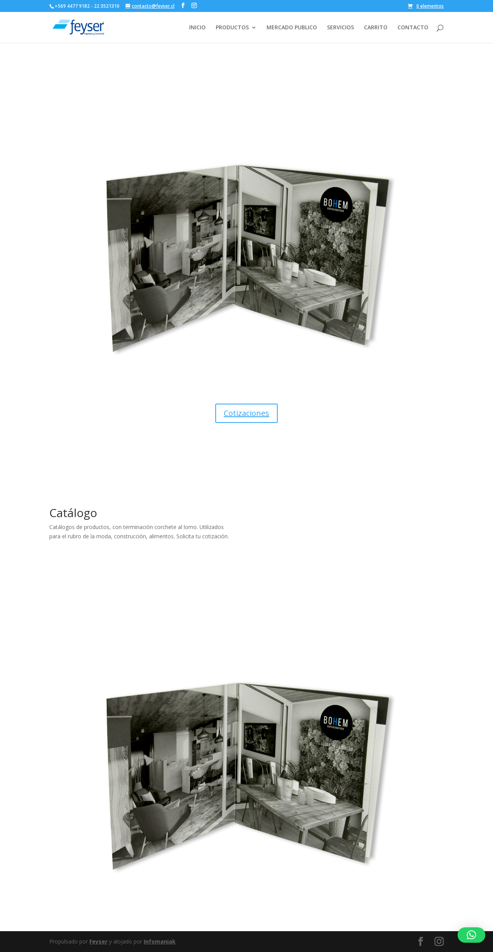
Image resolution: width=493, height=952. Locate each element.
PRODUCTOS (232, 28)
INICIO (197, 28)
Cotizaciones (246, 413)
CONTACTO (412, 28)
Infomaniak (160, 941)
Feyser (98, 941)
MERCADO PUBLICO (292, 28)
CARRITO (375, 28)
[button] (471, 935)
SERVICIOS (340, 28)
